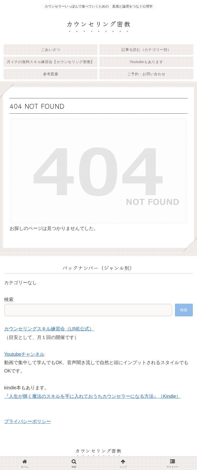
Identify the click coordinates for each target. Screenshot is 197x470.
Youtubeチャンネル (24, 354)
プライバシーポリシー (27, 421)
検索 (8, 299)
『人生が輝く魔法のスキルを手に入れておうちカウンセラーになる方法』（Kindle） (92, 396)
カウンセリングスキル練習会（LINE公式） (49, 328)
